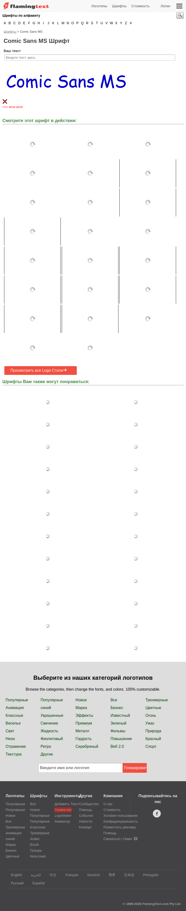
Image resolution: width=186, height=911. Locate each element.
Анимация (15, 708)
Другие (46, 754)
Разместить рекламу (119, 827)
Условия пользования (120, 816)
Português (149, 875)
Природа (153, 731)
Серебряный (87, 746)
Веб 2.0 (117, 746)
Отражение (16, 746)
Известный (120, 715)
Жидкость (49, 731)
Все (113, 700)
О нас (107, 804)
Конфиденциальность (120, 821)
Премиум (84, 723)
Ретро (45, 746)
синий (45, 708)
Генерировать (135, 768)
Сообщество (89, 804)
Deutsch (91, 875)
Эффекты (84, 715)
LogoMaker (62, 816)
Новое (81, 700)
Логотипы (99, 6)
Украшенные (51, 715)
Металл (82, 731)
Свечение (49, 723)
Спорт (151, 746)
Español (36, 883)
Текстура (14, 754)
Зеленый (118, 723)
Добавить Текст (63, 804)
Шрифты (119, 6)
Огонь (151, 715)
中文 (50, 875)
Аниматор (62, 821)
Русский (14, 883)
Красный (153, 739)
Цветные (153, 708)
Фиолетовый (51, 739)
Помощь (85, 810)
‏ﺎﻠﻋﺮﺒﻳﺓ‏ (33, 875)
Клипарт (85, 827)
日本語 (126, 875)
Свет (10, 731)
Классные (14, 715)
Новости (85, 821)
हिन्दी (109, 875)
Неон (10, 739)
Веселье (13, 723)
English (14, 875)
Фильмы (117, 731)
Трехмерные (157, 700)
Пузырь (36, 850)
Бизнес (116, 708)
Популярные (17, 700)
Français (69, 875)
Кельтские (38, 856)
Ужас (150, 723)
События (86, 816)
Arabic (35, 839)
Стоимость (141, 6)
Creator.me (62, 810)
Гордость (84, 739)
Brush (34, 845)
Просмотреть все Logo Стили (38, 370)
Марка (81, 708)
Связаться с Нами (120, 839)
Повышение (121, 739)
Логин (165, 6)
